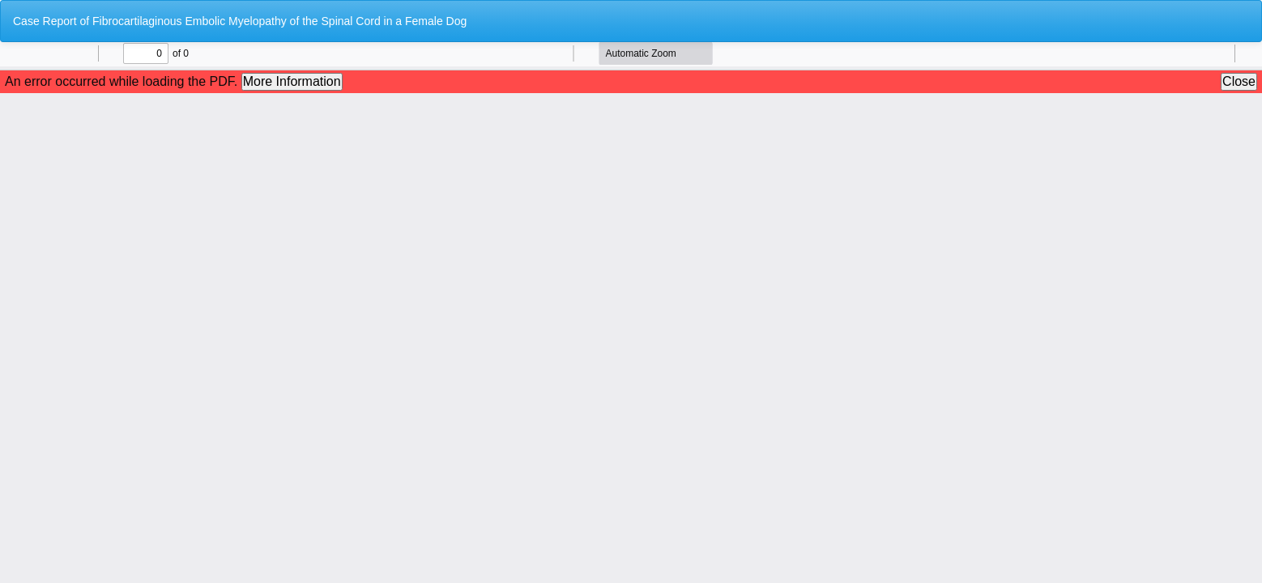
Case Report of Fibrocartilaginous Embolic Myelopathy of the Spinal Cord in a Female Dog (240, 21)
